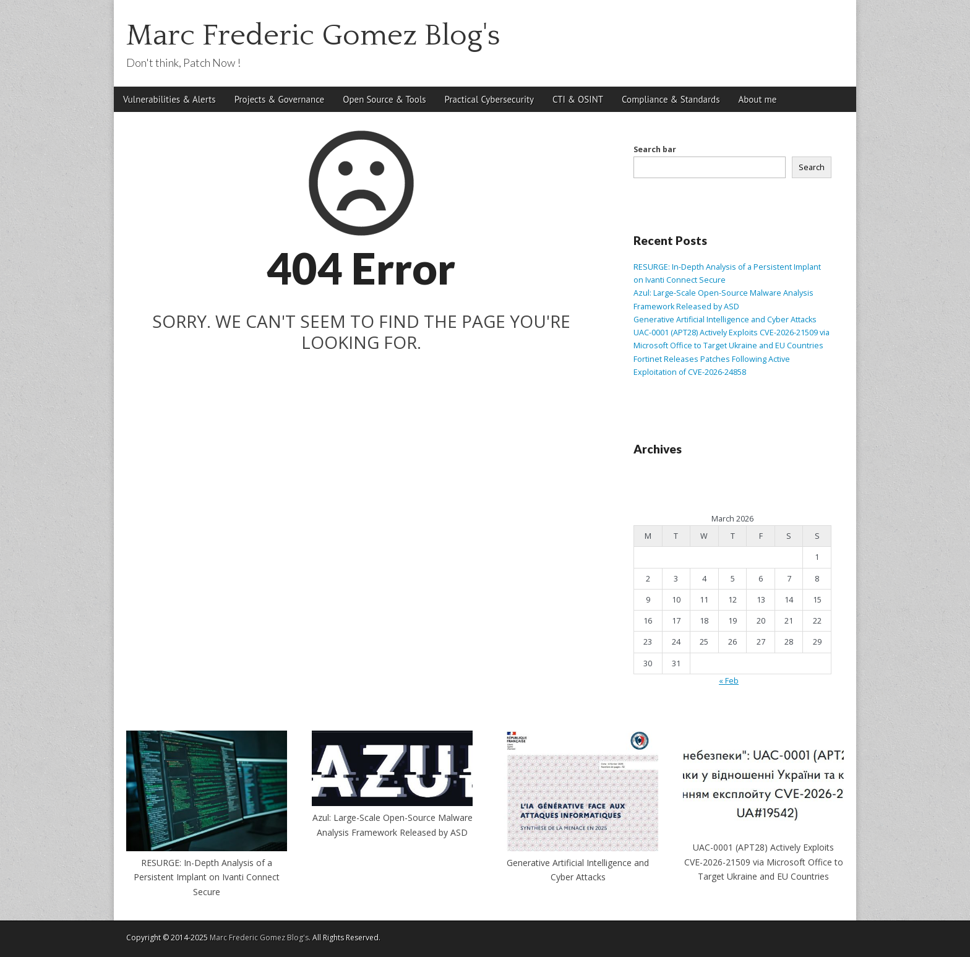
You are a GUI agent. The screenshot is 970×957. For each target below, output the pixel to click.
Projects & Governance (279, 99)
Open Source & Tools (384, 99)
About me (757, 99)
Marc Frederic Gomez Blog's (313, 35)
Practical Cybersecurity (489, 99)
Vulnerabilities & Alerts (169, 99)
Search (812, 167)
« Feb (729, 681)
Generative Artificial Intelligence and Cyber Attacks (725, 319)
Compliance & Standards (670, 99)
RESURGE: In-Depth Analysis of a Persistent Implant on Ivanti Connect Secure (207, 877)
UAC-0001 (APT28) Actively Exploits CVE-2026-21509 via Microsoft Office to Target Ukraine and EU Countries (763, 861)
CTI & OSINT (577, 99)
